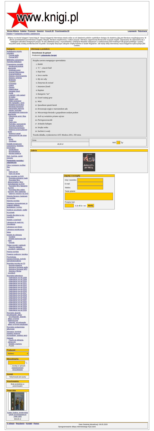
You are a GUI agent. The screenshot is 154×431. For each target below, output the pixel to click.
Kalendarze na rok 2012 (18, 285)
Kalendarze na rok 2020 (18, 299)
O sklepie (10, 424)
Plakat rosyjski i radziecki (16, 245)
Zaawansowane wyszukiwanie (17, 369)
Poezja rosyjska (13, 252)
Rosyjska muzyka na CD (16, 263)
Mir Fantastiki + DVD (16, 103)
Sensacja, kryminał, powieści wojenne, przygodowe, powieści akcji (17, 333)
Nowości (40, 31)
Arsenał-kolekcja (15, 74)
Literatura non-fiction (14, 227)
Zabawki (10, 338)
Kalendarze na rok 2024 (18, 306)
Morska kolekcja (15, 153)
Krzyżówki (10, 212)
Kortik (11, 93)
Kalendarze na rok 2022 (18, 303)
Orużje (11, 118)
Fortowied (12, 84)
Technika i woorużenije (17, 124)
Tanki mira (12, 122)
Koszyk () (49, 31)
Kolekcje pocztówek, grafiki (17, 210)
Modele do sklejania (14, 235)
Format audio (14, 55)
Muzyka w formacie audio (18, 267)
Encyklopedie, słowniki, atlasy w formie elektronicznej (17, 319)
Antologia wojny (15, 70)
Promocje (31, 31)
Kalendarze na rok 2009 (18, 279)
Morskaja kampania (16, 107)
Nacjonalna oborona (16, 108)
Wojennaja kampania (17, 128)
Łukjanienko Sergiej (49, 55)
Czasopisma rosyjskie (15, 64)
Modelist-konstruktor (16, 105)
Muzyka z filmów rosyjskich (14, 272)
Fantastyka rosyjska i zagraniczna (27, 34)
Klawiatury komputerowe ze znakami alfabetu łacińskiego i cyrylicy (17, 205)
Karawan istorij (14, 91)
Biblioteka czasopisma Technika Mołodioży (15, 61)
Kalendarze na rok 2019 (18, 297)
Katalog (23, 31)
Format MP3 (13, 57)
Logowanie (132, 31)
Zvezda (11, 242)
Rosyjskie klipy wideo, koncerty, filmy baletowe (17, 191)
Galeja (11, 85)
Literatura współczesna (15, 230)
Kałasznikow (13, 89)
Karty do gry (13, 172)
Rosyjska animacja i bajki (18, 178)
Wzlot (11, 139)
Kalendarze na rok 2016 (18, 291)
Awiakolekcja (14, 150)
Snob (11, 120)
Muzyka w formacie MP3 (18, 269)
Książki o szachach (14, 220)
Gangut (11, 87)
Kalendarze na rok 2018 (18, 295)
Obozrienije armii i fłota (17, 116)
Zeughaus (12, 141)
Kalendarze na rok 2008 (18, 278)
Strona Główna (13, 31)
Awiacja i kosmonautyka (18, 76)
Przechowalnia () (62, 31)
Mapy (9, 232)
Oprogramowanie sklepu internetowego (73, 427)
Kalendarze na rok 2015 (18, 289)
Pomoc (36, 424)
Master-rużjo (13, 99)
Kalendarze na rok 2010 (18, 281)
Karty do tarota (14, 174)
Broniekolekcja (14, 151)
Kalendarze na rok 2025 (18, 308)
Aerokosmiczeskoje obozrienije (15, 67)
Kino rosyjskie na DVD (15, 176)
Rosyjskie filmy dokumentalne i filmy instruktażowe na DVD (16, 182)
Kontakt (29, 424)
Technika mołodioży (16, 126)
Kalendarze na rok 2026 (18, 310)
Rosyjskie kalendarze (15, 276)
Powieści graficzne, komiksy (17, 254)
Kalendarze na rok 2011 (18, 283)
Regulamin (20, 424)
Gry (8, 170)
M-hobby (12, 97)
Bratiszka (12, 80)
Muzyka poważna (15, 265)
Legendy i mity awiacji (17, 95)
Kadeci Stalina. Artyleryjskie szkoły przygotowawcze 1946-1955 (17, 414)
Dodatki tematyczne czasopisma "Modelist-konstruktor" (15, 146)
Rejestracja (142, 31)
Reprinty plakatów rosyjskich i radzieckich (16, 248)
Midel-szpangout (15, 101)
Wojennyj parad (15, 133)
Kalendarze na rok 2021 (18, 301)
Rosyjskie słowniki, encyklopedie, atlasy (14, 314)
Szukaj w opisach (18, 366)
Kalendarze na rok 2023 (18, 304)
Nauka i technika (15, 110)
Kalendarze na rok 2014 (18, 287)
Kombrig (12, 237)
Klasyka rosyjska (13, 201)
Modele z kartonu (15, 344)
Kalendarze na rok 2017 (18, 293)
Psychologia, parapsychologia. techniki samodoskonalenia (16, 259)
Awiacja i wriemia (15, 78)
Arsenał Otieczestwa (16, 72)
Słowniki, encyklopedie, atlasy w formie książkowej (18, 323)
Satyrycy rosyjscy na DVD (18, 193)
